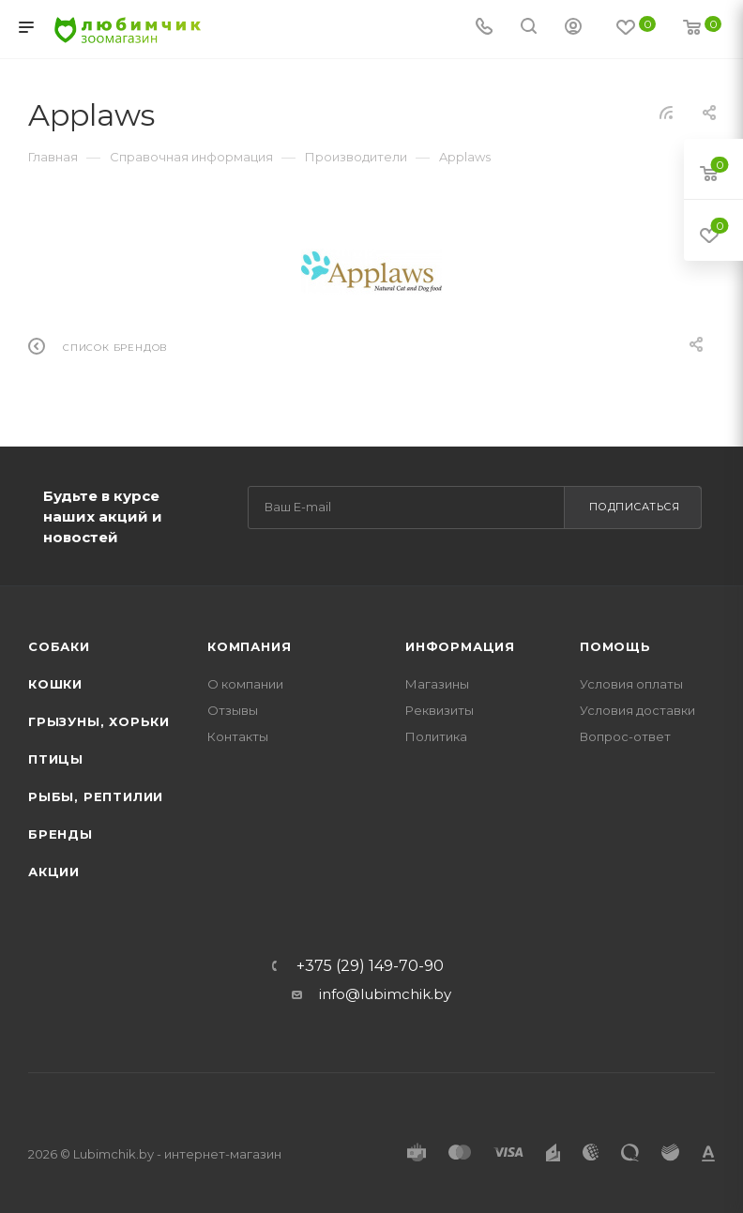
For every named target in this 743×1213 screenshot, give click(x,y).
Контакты (237, 736)
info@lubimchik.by (385, 994)
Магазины (437, 683)
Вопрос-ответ (625, 736)
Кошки (55, 683)
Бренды (60, 834)
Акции (54, 871)
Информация (460, 646)
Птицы (55, 758)
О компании (245, 683)
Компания (249, 646)
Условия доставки (637, 710)
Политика (436, 736)
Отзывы (232, 710)
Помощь (615, 646)
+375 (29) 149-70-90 (370, 966)
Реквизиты (439, 710)
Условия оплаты (631, 683)
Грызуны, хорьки (99, 721)
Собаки (59, 646)
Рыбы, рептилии (95, 796)
